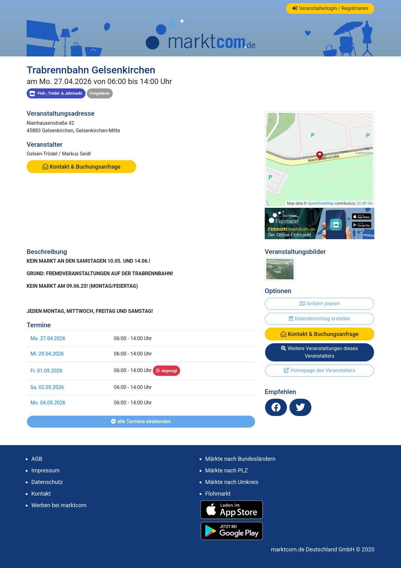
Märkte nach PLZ (226, 470)
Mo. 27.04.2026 (47, 338)
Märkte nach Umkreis (231, 482)
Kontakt (41, 493)
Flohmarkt (218, 493)
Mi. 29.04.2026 (47, 354)
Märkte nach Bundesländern (240, 458)
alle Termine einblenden (141, 421)
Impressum (45, 470)
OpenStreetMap (321, 203)
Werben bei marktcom (58, 505)
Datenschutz (47, 482)
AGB (36, 458)
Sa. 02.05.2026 (47, 387)
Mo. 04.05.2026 (47, 403)
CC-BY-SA (365, 203)
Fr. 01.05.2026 (46, 371)
